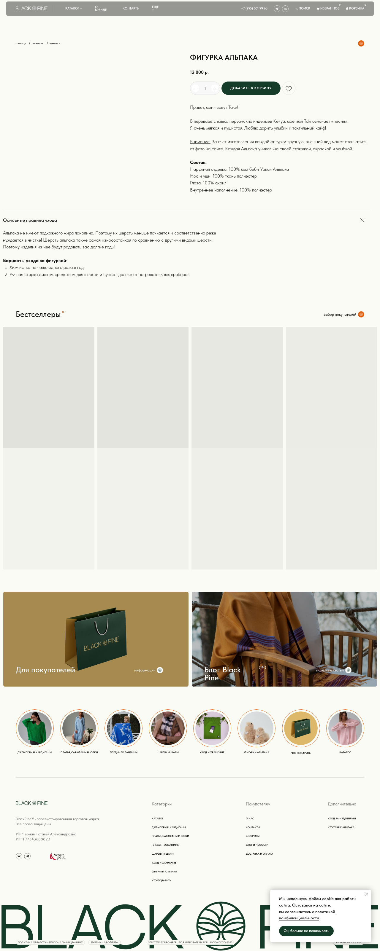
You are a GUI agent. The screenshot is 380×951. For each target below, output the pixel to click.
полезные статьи (330, 670)
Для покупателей (45, 669)
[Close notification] (367, 894)
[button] (74, 8)
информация (144, 670)
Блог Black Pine (222, 673)
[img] (277, 8)
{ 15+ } (262, 667)
